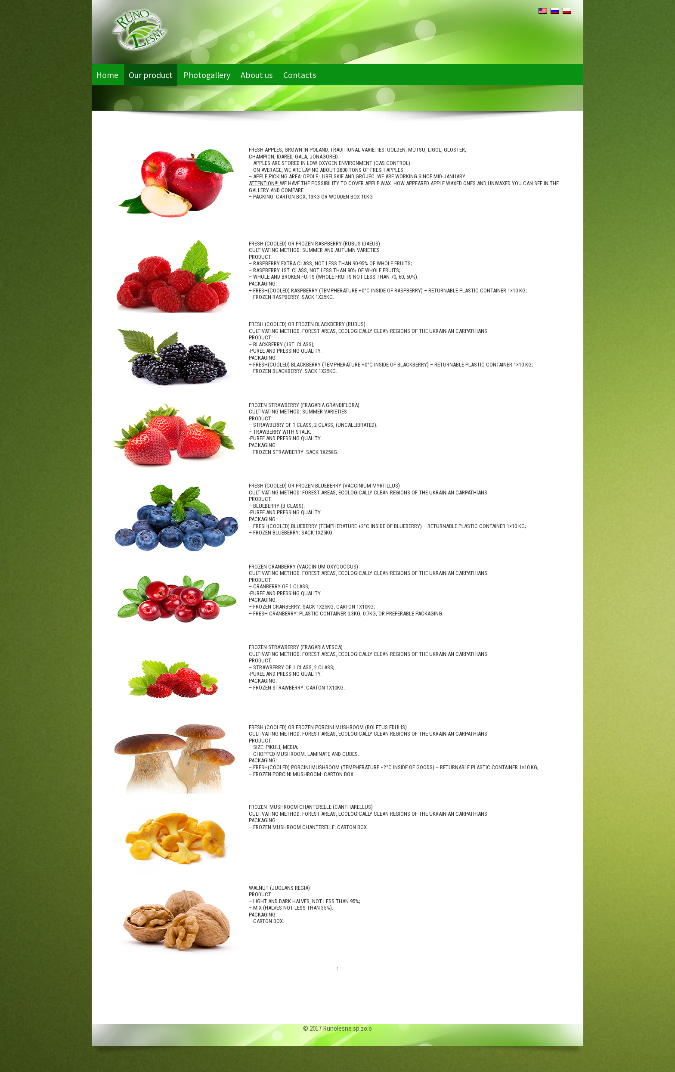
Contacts (308, 74)
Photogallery (211, 74)
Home (108, 74)
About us (264, 74)
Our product (153, 74)
